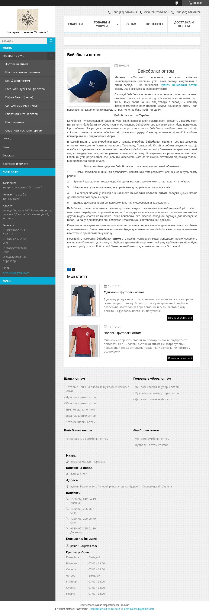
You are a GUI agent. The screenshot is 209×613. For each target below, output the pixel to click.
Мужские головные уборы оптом (157, 393)
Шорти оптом (14, 122)
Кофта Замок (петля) (19, 97)
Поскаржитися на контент (105, 608)
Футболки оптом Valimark (152, 445)
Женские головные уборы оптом (157, 387)
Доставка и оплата (15, 164)
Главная (75, 24)
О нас (6, 147)
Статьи (7, 139)
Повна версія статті (180, 318)
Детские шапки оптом (80, 422)
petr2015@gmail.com (16, 273)
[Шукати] (51, 41)
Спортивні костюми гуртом (23, 130)
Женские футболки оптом (152, 439)
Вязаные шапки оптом (80, 416)
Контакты (154, 24)
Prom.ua (124, 605)
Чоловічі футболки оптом (122, 333)
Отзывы (8, 155)
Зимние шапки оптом (80, 409)
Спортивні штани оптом (21, 114)
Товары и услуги (14, 56)
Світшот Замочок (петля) (22, 105)
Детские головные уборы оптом (157, 399)
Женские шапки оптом (80, 403)
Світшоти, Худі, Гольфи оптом (25, 89)
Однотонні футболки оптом (124, 292)
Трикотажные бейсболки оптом (87, 439)
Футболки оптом (16, 64)
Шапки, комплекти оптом (22, 72)
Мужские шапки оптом (80, 397)
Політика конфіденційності (138, 608)
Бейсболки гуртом (17, 80)
